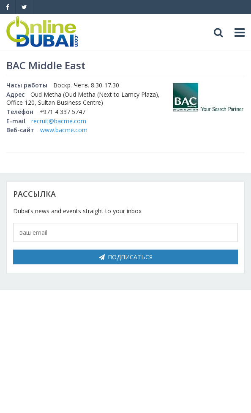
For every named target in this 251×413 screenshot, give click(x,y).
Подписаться (126, 257)
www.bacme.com (63, 130)
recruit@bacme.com (58, 121)
